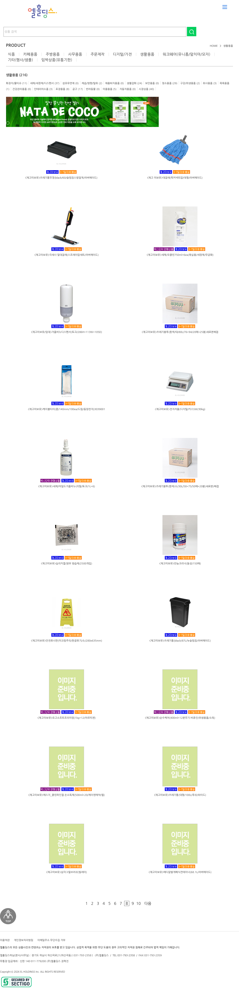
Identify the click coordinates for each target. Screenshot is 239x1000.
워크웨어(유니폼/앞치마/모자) (186, 54)
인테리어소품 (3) (43, 89)
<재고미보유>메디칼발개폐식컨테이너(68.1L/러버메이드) (179, 872)
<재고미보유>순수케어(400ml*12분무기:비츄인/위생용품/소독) (180, 718)
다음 (147, 903)
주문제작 (98, 54)
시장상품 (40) (146, 89)
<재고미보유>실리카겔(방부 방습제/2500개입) (66, 563)
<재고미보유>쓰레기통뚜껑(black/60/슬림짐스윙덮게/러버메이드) (61, 178)
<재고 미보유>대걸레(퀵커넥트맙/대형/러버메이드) (175, 178)
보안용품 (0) (152, 83)
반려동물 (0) (93, 89)
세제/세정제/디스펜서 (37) (45, 83)
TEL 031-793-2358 (123, 955)
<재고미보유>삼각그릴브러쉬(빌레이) (66, 872)
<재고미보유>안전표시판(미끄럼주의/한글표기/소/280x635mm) (66, 640)
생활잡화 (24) (134, 83)
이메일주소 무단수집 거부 (51, 940)
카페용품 (30, 54)
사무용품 (75, 54)
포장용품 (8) (62, 89)
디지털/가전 (122, 54)
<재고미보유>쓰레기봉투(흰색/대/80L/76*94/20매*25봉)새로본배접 (180, 332)
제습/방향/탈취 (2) (92, 83)
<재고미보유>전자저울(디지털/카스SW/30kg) (180, 409)
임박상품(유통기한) (56, 60)
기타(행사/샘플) (20, 60)
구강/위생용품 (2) (190, 83)
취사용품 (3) (210, 83)
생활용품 (228, 46)
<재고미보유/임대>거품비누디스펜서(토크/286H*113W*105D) (66, 332)
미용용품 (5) (109, 89)
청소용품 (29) (169, 83)
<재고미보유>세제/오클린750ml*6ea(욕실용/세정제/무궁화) (180, 255)
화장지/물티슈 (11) (16, 83)
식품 (11, 54)
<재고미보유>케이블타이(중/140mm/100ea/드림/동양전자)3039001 (66, 409)
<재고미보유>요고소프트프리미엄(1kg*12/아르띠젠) (66, 718)
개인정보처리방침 (23, 940)
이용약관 (5, 940)
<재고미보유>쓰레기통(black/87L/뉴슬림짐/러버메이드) (180, 640)
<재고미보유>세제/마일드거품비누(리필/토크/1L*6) (66, 486)
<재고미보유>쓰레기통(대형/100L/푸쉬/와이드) (180, 795)
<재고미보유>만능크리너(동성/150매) (180, 563)
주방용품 (53, 54)
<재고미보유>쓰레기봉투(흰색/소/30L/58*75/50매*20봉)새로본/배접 (180, 486)
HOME (214, 46)
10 (138, 903)
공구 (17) (77, 89)
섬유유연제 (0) (71, 83)
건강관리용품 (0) (21, 89)
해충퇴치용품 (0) (114, 83)
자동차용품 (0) (128, 89)
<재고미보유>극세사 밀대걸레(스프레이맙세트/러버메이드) (66, 255)
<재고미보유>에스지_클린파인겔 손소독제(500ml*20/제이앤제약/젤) (66, 795)
